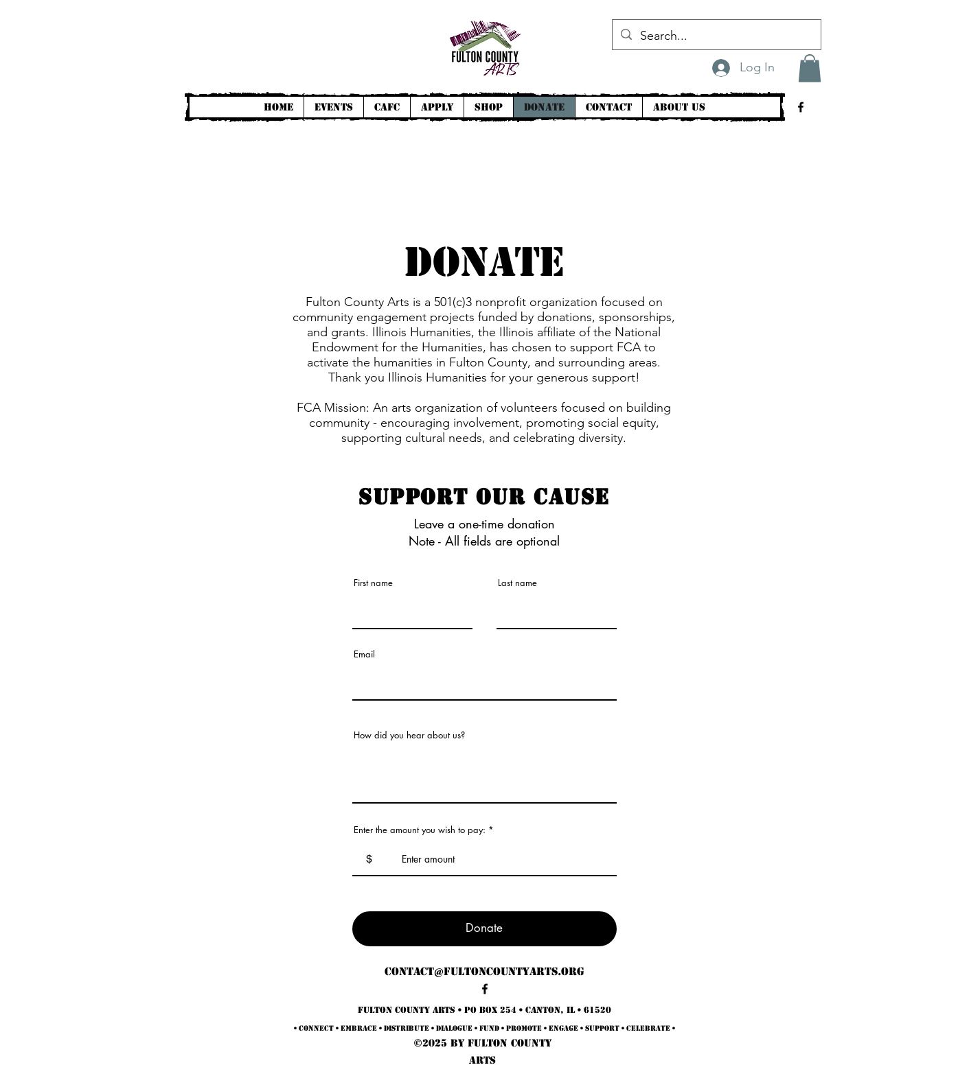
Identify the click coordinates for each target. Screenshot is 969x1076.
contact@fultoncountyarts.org (484, 971)
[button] (809, 68)
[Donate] (484, 928)
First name (373, 582)
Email (364, 654)
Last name (517, 582)
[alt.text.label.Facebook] (801, 107)
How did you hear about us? (409, 735)
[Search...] (716, 36)
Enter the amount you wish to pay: (420, 830)
